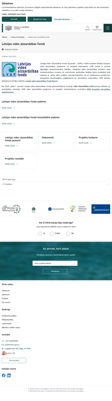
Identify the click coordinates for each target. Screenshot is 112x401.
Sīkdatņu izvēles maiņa (11, 327)
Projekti (5, 298)
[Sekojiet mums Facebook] (3, 375)
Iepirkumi (5, 294)
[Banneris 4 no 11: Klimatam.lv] (78, 209)
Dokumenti (48, 137)
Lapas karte (6, 323)
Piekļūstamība (7, 320)
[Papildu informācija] (14, 353)
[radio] (41, 233)
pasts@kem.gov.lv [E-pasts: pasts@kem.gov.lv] (12, 345)
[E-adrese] (7, 353)
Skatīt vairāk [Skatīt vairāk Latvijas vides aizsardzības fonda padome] (7, 108)
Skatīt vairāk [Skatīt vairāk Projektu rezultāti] (10, 164)
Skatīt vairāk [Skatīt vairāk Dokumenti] (47, 143)
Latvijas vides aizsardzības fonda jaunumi (19, 139)
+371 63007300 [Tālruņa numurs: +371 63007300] (11, 341)
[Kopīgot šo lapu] (56, 184)
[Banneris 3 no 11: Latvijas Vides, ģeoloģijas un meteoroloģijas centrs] (56, 209)
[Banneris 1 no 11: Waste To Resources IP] (11, 209)
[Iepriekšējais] (5, 209)
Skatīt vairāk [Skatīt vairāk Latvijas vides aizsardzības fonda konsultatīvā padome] (7, 123)
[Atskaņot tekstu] (11, 49)
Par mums (6, 302)
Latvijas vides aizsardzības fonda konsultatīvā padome (31, 117)
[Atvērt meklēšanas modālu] (87, 28)
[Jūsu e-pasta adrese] (55, 263)
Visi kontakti (14, 360)
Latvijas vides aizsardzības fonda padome (24, 101)
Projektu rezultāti (14, 158)
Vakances (6, 290)
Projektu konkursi (88, 137)
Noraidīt (14, 19)
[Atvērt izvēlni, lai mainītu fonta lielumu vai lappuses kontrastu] (97, 28)
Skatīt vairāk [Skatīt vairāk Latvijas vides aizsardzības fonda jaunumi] (10, 146)
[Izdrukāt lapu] (56, 179)
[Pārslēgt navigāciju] (107, 28)
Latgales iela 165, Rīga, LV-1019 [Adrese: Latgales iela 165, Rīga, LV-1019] (18, 348)
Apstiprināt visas (39, 19)
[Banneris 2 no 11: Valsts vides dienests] (34, 209)
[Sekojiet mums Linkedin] (9, 375)
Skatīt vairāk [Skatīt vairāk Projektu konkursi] (84, 143)
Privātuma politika (9, 316)
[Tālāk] (106, 209)
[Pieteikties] (55, 271)
